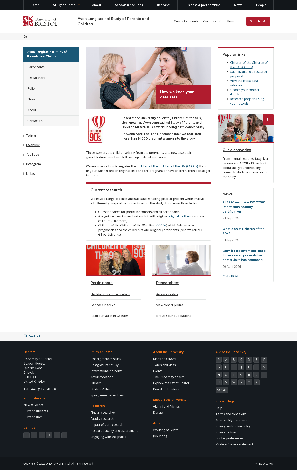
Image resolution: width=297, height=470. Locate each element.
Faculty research (102, 418)
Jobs (156, 423)
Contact (29, 352)
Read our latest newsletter (109, 316)
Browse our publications (173, 316)
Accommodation (102, 377)
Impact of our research (107, 425)
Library (96, 383)
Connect (29, 428)
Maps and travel (164, 359)
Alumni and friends (166, 406)
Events (158, 371)
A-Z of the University (231, 352)
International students (107, 371)
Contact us (35, 121)
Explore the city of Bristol (171, 383)
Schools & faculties (129, 5)
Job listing (160, 436)
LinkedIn (32, 173)
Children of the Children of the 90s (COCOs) (167, 166)
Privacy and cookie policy (233, 426)
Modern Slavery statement (234, 444)
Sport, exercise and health (109, 395)
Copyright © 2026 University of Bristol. (46, 463)
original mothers (180, 216)
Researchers (36, 78)
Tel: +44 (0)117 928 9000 (40, 389)
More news (230, 276)
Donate (158, 412)
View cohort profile (169, 305)
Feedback (35, 336)
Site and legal (225, 401)
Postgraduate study (105, 365)
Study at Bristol (64, 5)
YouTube (32, 154)
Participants (36, 67)
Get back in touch (103, 305)
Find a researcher (103, 412)
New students (33, 405)
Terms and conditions (231, 414)
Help (219, 408)
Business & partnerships (202, 5)
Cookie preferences (229, 438)
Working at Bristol (166, 430)
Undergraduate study (106, 359)
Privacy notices (226, 432)
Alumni (231, 21)
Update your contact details (110, 294)
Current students (186, 21)
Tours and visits (164, 365)
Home (34, 5)
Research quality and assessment (114, 431)
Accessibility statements (232, 420)
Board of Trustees (166, 389)
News (238, 5)
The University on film (168, 377)
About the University (168, 352)
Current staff (212, 21)
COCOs (161, 225)
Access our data (167, 294)
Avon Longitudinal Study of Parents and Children (47, 54)
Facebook (33, 145)
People (261, 5)
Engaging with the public (108, 437)
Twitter (31, 135)
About (96, 5)
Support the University (169, 400)
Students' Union (102, 389)
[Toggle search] (258, 21)
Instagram (33, 164)
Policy (31, 88)
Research (164, 5)
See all (221, 390)
